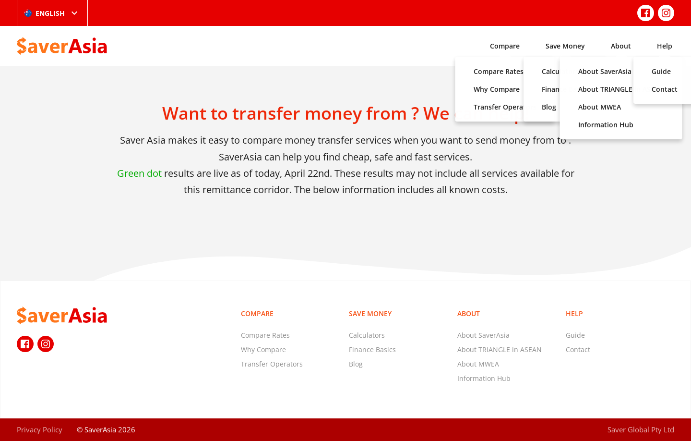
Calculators (367, 335)
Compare (505, 45)
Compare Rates (265, 335)
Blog (356, 363)
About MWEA (478, 363)
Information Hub (484, 378)
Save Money (565, 45)
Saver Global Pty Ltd (641, 429)
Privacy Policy (39, 429)
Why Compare (263, 349)
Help (664, 45)
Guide (575, 335)
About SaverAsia (483, 335)
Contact (578, 349)
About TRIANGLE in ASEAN (499, 349)
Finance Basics (372, 349)
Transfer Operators (272, 363)
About (621, 45)
